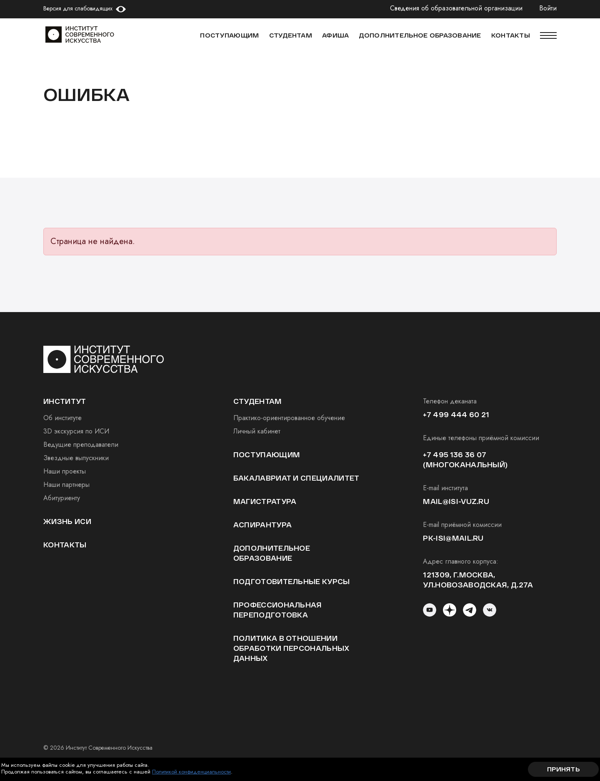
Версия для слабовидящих (77, 8)
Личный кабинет (256, 431)
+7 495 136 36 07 (454, 455)
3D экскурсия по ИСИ (76, 431)
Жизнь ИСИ (67, 521)
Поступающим (229, 35)
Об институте (62, 418)
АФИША (335, 35)
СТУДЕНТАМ (290, 35)
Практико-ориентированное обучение (289, 418)
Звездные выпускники (76, 458)
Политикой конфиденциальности (191, 772)
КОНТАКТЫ (510, 35)
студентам (257, 401)
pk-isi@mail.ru (453, 538)
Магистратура (265, 501)
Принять (563, 769)
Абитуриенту (61, 498)
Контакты (65, 545)
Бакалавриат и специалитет (296, 478)
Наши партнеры (66, 484)
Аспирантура (262, 525)
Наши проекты (64, 471)
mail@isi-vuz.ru (456, 501)
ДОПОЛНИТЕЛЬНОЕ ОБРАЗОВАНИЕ (420, 35)
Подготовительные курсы (291, 581)
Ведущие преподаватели (80, 444)
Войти (548, 8)
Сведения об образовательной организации (456, 8)
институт (64, 401)
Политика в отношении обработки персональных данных (291, 648)
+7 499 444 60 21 (456, 414)
